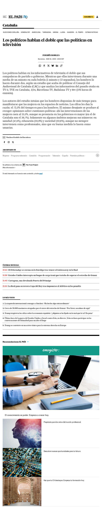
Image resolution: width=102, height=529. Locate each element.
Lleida (62, 32)
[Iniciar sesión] (97, 17)
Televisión (56, 156)
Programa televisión (19, 156)
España (65, 156)
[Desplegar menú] (5, 17)
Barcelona (36, 32)
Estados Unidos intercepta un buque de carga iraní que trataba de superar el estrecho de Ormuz (52, 275)
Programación (44, 156)
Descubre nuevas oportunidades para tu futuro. (62, 451)
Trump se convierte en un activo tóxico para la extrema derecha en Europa (35, 325)
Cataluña (10, 25)
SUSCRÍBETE (88, 17)
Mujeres (6, 156)
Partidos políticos (77, 156)
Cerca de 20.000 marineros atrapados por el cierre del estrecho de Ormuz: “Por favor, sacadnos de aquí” (47, 308)
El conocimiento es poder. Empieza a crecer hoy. (27, 415)
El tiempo (79, 32)
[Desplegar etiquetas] (97, 155)
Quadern (70, 32)
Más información (9, 167)
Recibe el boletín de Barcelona (18, 137)
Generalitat (25, 32)
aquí (40, 173)
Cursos (51, 350)
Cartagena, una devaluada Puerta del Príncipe (30, 280)
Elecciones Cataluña (11, 32)
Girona (55, 32)
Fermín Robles (51, 55)
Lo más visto (9, 298)
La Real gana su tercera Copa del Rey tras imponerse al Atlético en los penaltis (44, 286)
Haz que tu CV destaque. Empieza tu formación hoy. (64, 480)
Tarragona (46, 32)
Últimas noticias (91, 32)
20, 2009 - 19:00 (55, 59)
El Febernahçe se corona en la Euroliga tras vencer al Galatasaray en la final (43, 270)
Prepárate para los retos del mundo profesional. (62, 422)
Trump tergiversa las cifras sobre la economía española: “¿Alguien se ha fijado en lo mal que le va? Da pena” (49, 313)
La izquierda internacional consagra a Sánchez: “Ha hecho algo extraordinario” (37, 303)
